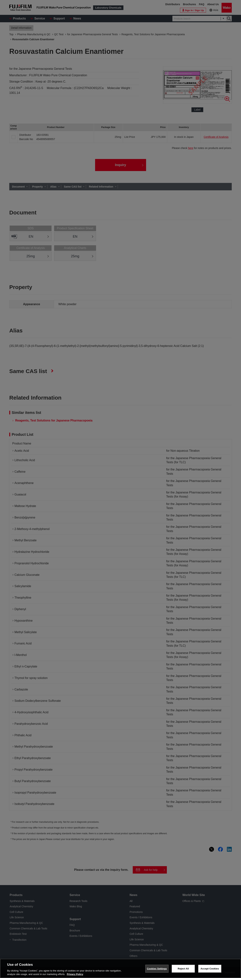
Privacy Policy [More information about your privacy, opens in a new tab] (75, 974)
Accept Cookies (209, 968)
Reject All (183, 968)
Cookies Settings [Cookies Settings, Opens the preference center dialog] (157, 968)
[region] (120, 968)
